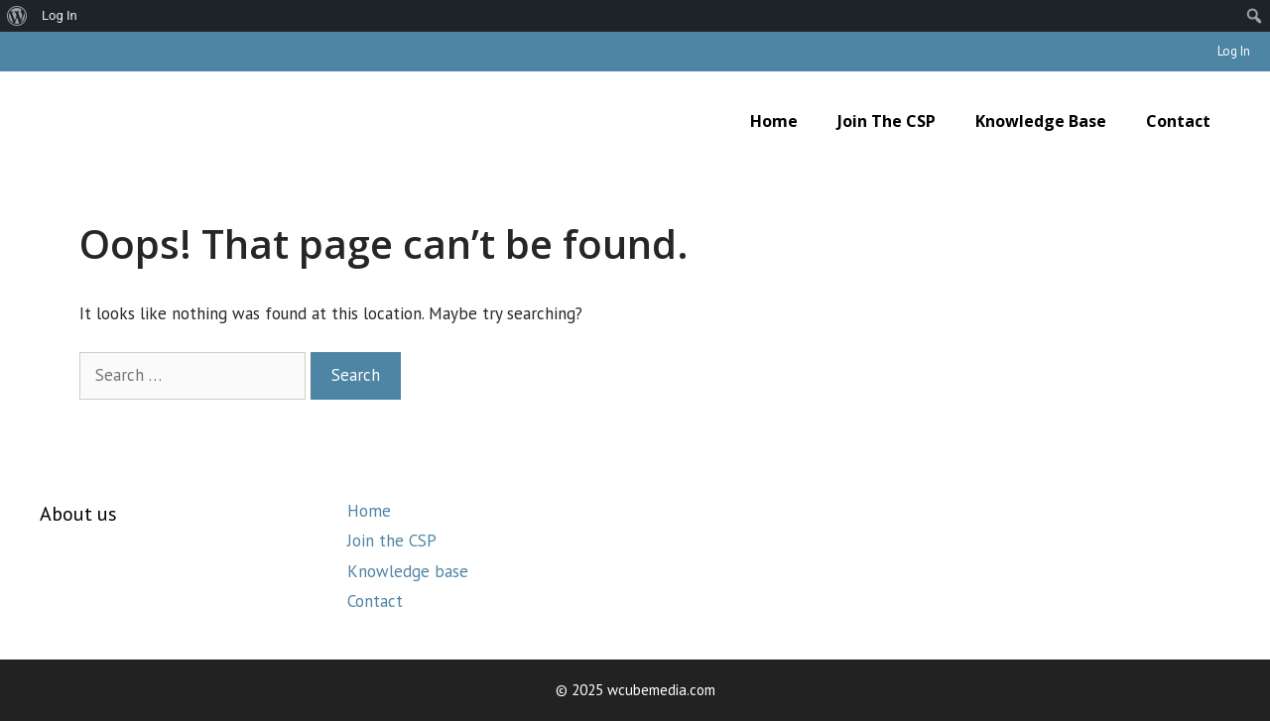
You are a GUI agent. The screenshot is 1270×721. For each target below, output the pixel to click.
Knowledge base (1040, 121)
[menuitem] (17, 16)
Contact (1178, 121)
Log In (1233, 51)
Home (774, 121)
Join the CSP (886, 121)
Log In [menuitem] (59, 15)
